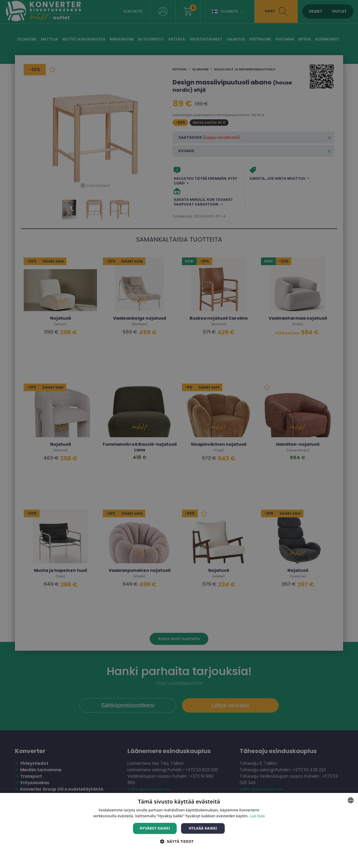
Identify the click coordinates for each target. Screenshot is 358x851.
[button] (179, 841)
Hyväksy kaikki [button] (155, 828)
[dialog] (179, 425)
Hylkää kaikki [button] (203, 828)
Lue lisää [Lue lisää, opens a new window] (257, 815)
